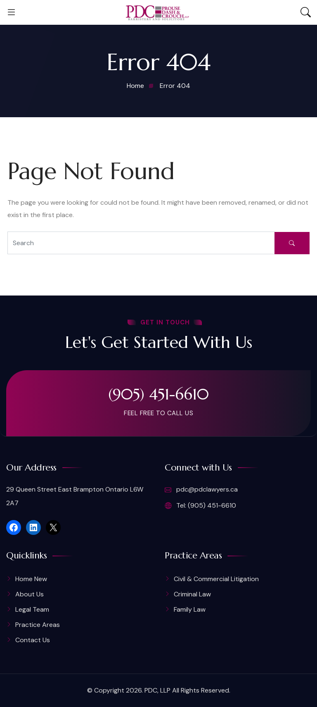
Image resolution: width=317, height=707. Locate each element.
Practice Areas (37, 624)
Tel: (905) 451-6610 (200, 505)
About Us (29, 594)
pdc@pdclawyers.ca (201, 489)
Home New (31, 579)
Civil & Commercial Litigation (216, 579)
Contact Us (32, 640)
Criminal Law (192, 594)
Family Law (190, 609)
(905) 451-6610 (158, 394)
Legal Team (32, 609)
